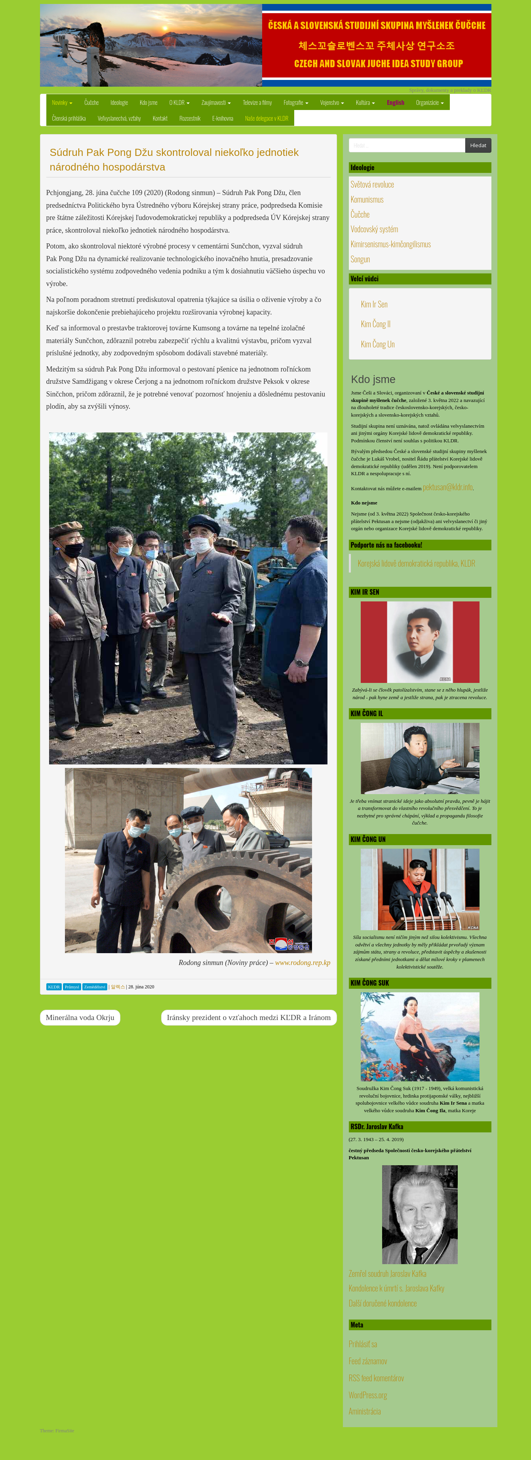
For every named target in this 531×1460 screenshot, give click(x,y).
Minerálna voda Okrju (80, 1017)
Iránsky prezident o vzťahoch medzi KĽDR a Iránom (249, 1017)
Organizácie (430, 102)
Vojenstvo (332, 102)
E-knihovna (222, 118)
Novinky (62, 102)
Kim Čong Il (376, 324)
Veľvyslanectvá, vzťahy (119, 118)
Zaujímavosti (216, 102)
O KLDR (179, 102)
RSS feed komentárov (376, 1378)
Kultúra (365, 102)
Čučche (91, 102)
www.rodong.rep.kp (303, 963)
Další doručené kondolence (383, 1303)
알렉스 (118, 987)
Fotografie (296, 102)
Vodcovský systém (374, 229)
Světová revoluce (372, 184)
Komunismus (367, 199)
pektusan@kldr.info (448, 487)
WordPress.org (368, 1395)
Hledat (478, 145)
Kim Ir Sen (374, 304)
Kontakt (160, 118)
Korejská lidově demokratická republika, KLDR (417, 563)
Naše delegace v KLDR (266, 118)
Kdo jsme (149, 102)
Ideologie (119, 102)
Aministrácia (365, 1411)
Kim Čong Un (378, 344)
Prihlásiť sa (363, 1344)
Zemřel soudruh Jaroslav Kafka (387, 1273)
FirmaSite (64, 1430)
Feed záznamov (368, 1361)
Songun (360, 259)
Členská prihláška (69, 118)
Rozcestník (189, 118)
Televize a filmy (257, 102)
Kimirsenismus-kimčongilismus (391, 244)
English (395, 102)
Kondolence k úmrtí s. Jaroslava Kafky (397, 1288)
